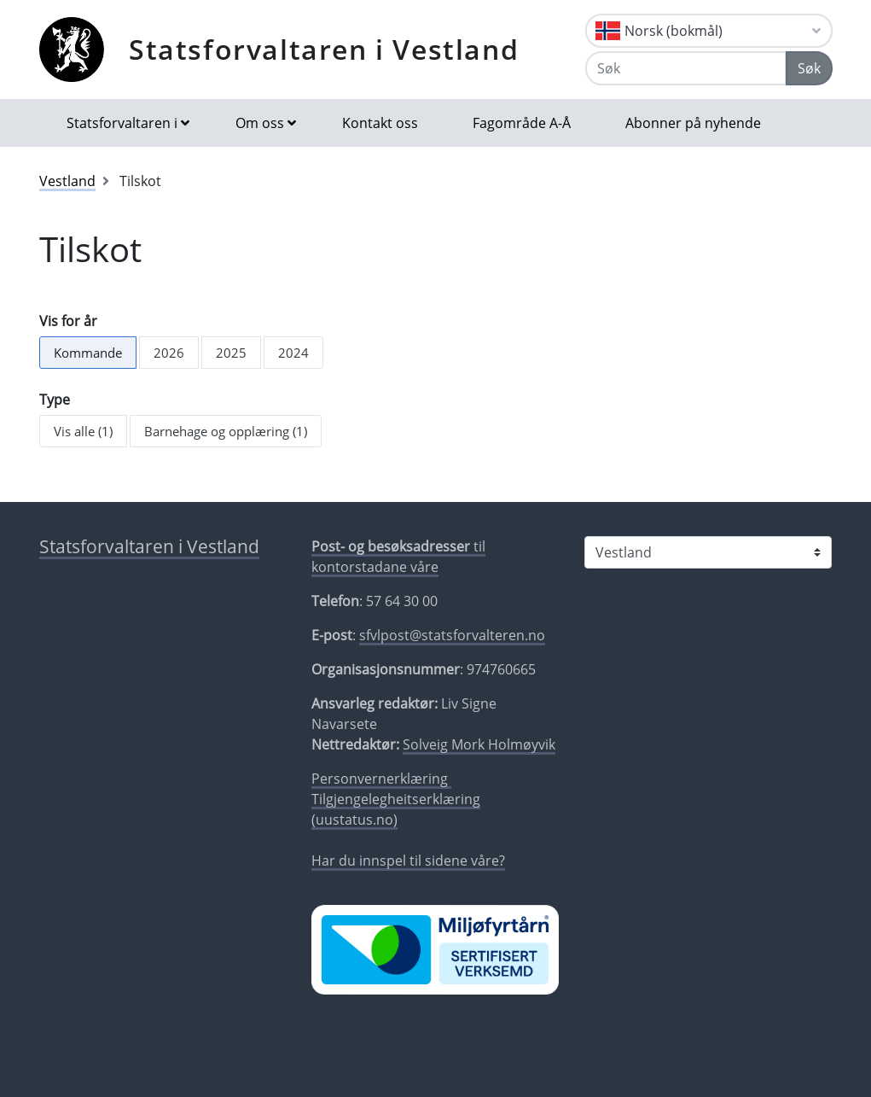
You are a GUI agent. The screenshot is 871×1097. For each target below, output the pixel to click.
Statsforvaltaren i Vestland (324, 49)
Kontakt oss (380, 123)
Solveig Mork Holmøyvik (479, 744)
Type (54, 399)
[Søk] (686, 68)
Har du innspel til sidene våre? (408, 860)
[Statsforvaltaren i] (708, 552)
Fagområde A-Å (522, 123)
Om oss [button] (259, 123)
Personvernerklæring (381, 778)
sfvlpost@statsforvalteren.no (452, 635)
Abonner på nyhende (693, 123)
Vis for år (68, 321)
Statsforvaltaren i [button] (122, 123)
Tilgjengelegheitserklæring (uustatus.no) (395, 809)
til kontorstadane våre (398, 556)
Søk (809, 68)
